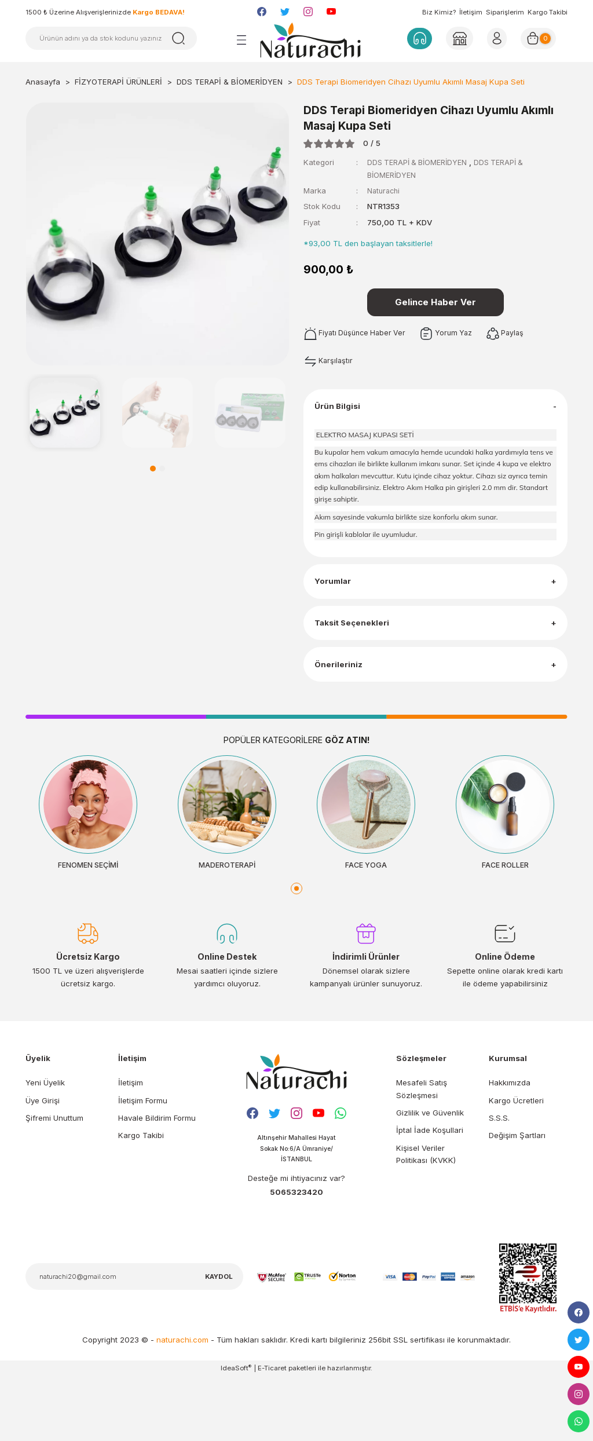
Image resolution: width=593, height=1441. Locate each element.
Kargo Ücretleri (516, 1163)
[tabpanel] (65, 413)
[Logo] (310, 39)
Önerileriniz (341, 717)
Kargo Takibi (548, 12)
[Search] (111, 38)
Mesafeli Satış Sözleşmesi (421, 1151)
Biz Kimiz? (439, 12)
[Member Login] (458, 38)
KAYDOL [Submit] (219, 1341)
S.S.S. (499, 1180)
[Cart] (542, 38)
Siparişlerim (505, 12)
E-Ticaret (272, 1433)
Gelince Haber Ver (436, 304)
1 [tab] (153, 468)
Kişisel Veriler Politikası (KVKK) (426, 1216)
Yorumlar (336, 611)
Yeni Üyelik (45, 1145)
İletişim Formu (142, 1163)
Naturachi (384, 190)
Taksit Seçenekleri (356, 664)
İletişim (470, 12)
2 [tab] (162, 468)
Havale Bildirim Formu (157, 1180)
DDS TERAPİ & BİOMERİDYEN (420, 162)
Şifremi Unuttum (54, 1180)
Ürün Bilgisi (341, 416)
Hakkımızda (509, 1145)
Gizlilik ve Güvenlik (430, 1175)
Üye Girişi (42, 1163)
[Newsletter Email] (134, 1341)
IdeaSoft (236, 1432)
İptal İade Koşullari (429, 1193)
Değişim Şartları (517, 1198)
